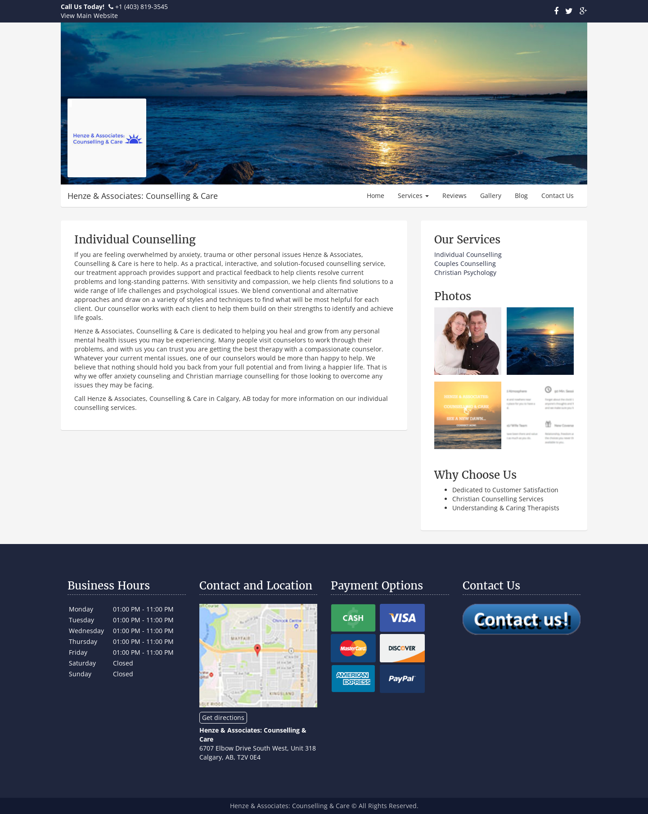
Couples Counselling (465, 263)
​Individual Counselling (468, 254)
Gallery (490, 195)
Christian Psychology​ (465, 272)
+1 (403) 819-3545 (141, 6)
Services (413, 195)
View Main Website (89, 15)
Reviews (454, 195)
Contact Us (557, 195)
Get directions (223, 717)
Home (375, 195)
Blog (521, 195)
